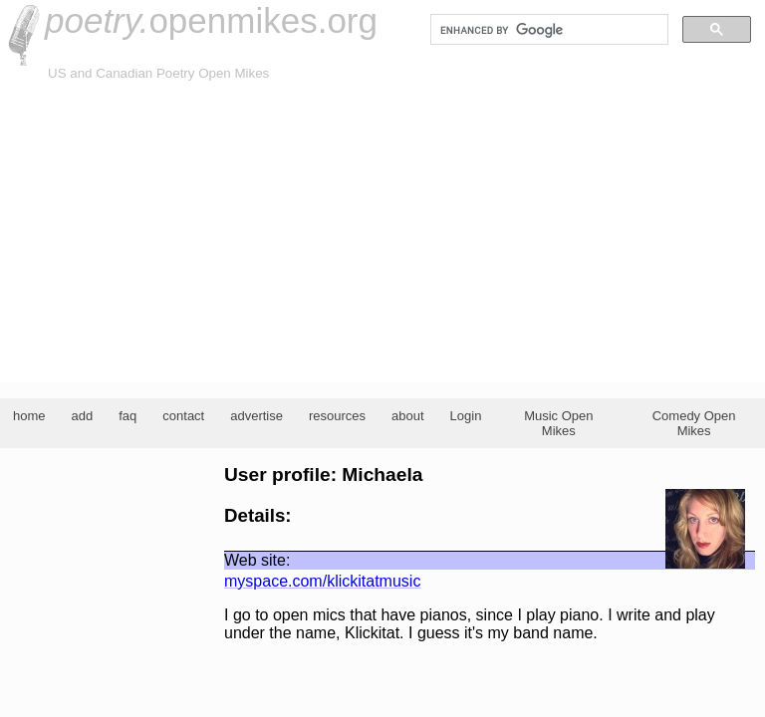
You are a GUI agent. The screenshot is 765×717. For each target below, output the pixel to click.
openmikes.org (211, 20)
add (83, 415)
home (29, 415)
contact (183, 415)
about (407, 415)
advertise (256, 415)
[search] (547, 30)
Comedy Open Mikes (694, 423)
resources (337, 415)
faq (127, 415)
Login (466, 415)
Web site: (257, 560)
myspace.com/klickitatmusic (322, 581)
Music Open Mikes (558, 423)
